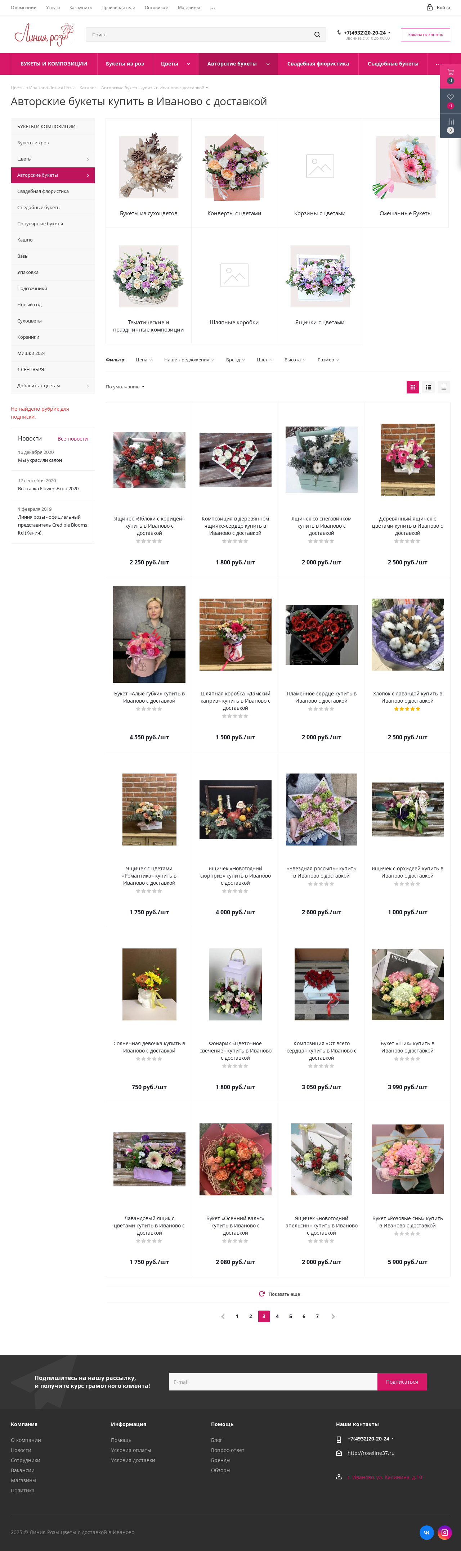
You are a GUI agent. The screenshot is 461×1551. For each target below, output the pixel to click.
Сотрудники (25, 1460)
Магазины (23, 1480)
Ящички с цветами (320, 322)
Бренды (220, 1460)
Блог (216, 1440)
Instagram (445, 1532)
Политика (23, 1490)
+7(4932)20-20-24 (365, 33)
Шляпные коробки (234, 322)
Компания (24, 1424)
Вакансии (23, 1470)
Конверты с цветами (234, 213)
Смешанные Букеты (406, 213)
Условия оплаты (131, 1450)
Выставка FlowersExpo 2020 (48, 488)
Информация (128, 1424)
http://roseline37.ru (371, 1453)
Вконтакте (427, 1532)
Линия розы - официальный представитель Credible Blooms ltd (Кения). (52, 525)
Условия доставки (133, 1460)
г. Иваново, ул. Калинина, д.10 (385, 1477)
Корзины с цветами (320, 213)
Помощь (121, 1440)
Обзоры (220, 1470)
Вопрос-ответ (228, 1450)
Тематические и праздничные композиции (148, 326)
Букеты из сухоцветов (149, 213)
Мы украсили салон (40, 460)
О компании (26, 1440)
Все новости (73, 438)
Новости (21, 1450)
